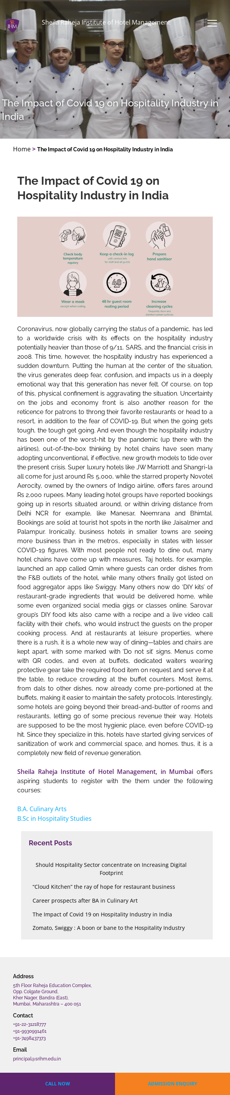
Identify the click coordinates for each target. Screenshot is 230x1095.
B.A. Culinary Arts (42, 809)
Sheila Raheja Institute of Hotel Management (106, 22)
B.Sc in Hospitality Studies (54, 818)
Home (22, 149)
